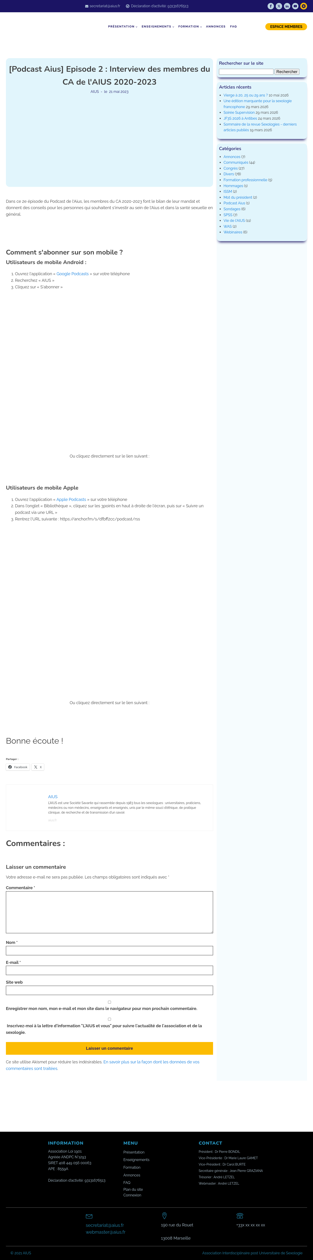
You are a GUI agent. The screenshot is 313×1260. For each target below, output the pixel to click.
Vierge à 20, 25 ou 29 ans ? (246, 95)
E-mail (13, 962)
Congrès (231, 168)
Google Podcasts (73, 273)
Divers (229, 174)
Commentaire (20, 887)
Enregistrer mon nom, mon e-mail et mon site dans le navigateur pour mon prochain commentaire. (101, 1008)
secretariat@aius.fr (105, 6)
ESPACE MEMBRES (286, 27)
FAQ (233, 26)
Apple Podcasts (71, 499)
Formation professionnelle (245, 180)
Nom (12, 942)
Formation (188, 26)
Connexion (132, 1195)
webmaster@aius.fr (106, 1232)
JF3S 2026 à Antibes (240, 118)
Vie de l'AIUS (234, 220)
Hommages (233, 186)
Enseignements (156, 26)
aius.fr (52, 820)
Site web (14, 982)
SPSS (228, 215)
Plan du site (133, 1189)
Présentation (121, 26)
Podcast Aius (234, 203)
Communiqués (236, 162)
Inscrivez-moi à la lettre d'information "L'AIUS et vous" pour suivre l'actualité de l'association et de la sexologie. (109, 1026)
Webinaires (233, 232)
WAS (228, 226)
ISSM (228, 191)
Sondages (232, 209)
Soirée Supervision (239, 112)
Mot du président (238, 197)
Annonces (216, 26)
